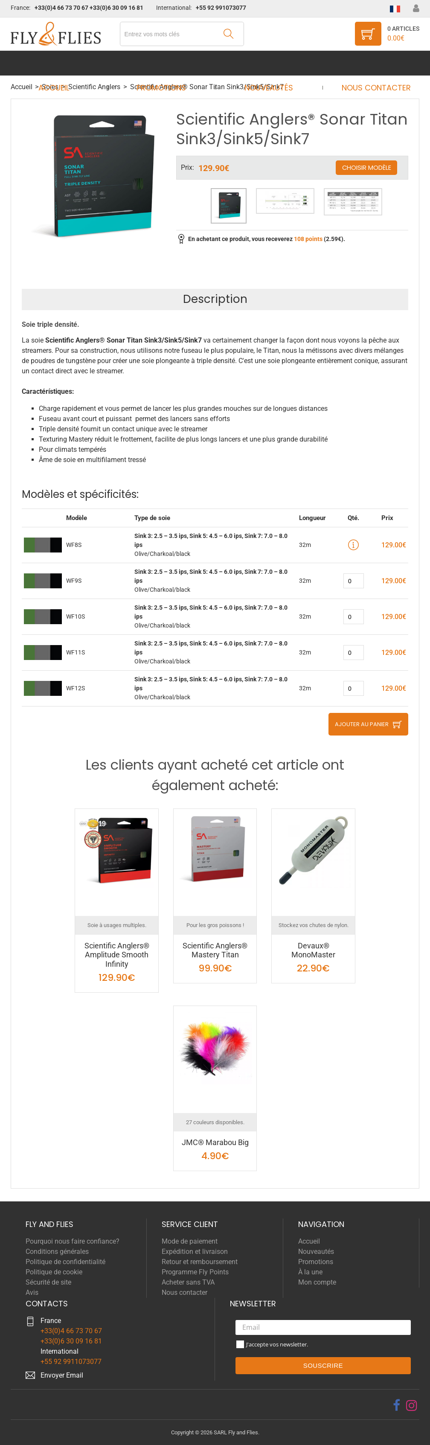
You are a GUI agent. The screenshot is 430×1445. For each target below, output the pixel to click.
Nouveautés (266, 63)
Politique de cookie (54, 1272)
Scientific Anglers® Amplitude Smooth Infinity (116, 954)
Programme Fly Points (195, 1272)
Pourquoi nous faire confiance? (72, 1241)
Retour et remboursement (200, 1262)
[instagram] (411, 1405)
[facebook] (396, 1405)
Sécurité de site (48, 1282)
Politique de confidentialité (65, 1262)
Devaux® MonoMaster (313, 950)
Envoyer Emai (61, 1375)
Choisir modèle (366, 167)
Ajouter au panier (362, 724)
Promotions (164, 63)
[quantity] (353, 580)
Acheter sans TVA (188, 1282)
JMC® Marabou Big (215, 1142)
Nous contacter (368, 63)
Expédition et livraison (195, 1251)
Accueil (61, 63)
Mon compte (317, 1282)
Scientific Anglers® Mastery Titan (215, 950)
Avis (32, 1292)
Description (215, 299)
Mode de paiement (190, 1241)
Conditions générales (57, 1251)
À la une (310, 1272)
